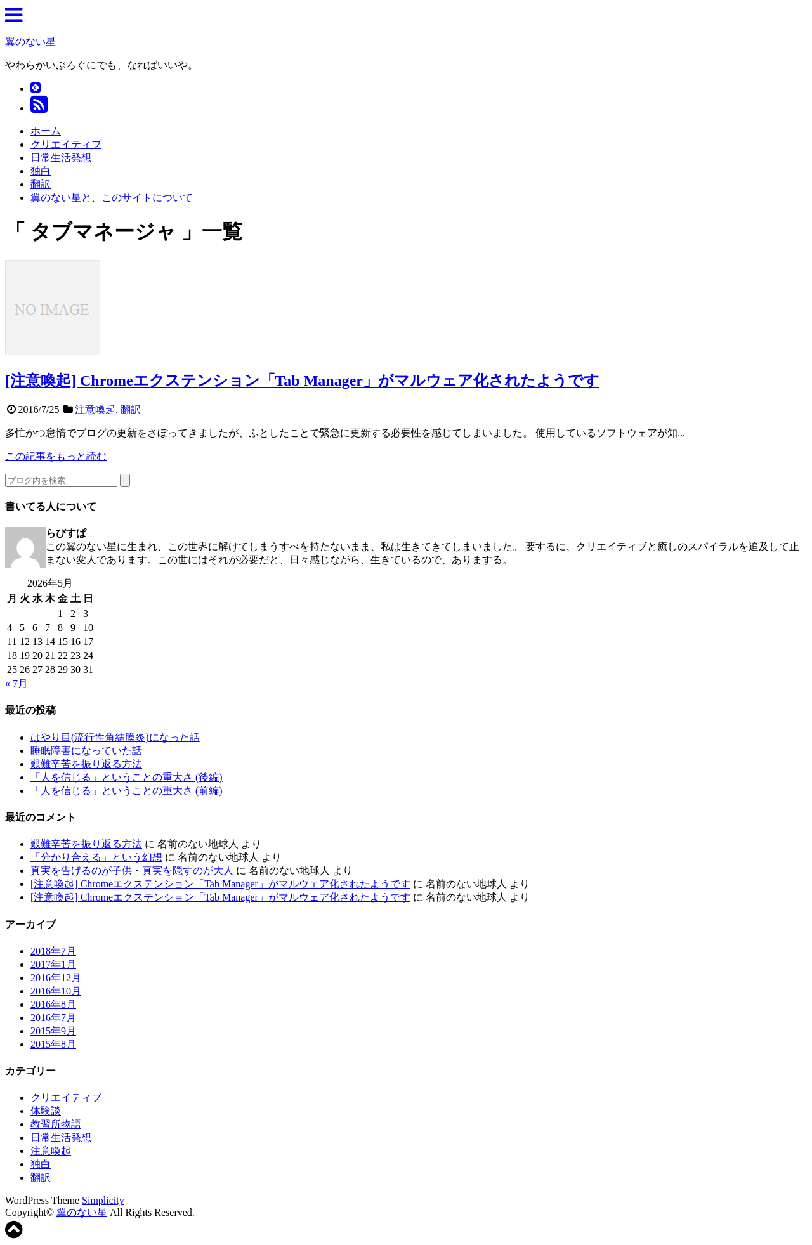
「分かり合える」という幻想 (96, 857)
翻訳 (40, 184)
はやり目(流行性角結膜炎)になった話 (115, 737)
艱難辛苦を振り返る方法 (86, 764)
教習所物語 (55, 1124)
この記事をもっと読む (56, 456)
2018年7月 (53, 951)
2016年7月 (53, 1017)
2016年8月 (53, 1004)
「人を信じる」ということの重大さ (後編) (126, 777)
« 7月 (16, 683)
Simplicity (103, 1200)
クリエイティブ (66, 144)
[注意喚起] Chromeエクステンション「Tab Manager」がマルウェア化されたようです (302, 380)
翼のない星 (30, 41)
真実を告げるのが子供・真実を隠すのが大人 (131, 870)
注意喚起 (95, 409)
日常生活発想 (60, 157)
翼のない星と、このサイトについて (111, 197)
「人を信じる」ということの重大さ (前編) (126, 790)
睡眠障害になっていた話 (86, 750)
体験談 (45, 1110)
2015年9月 (53, 1031)
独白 (40, 171)
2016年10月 (55, 991)
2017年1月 (53, 964)
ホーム (45, 131)
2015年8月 (53, 1044)
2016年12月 (55, 977)
